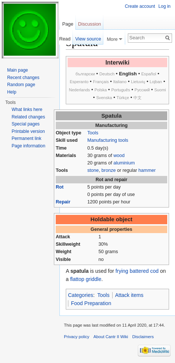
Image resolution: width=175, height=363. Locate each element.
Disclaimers (143, 336)
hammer (147, 170)
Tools (92, 132)
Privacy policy (76, 336)
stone (93, 170)
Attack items (129, 295)
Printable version (28, 131)
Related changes (28, 117)
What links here (27, 109)
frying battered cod (137, 271)
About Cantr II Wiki (111, 336)
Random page (21, 84)
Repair (63, 202)
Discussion (89, 24)
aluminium (124, 163)
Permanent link (26, 138)
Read (65, 39)
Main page (17, 70)
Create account (140, 6)
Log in (164, 6)
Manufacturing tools (107, 140)
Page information (28, 145)
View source (88, 39)
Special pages (25, 124)
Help (11, 92)
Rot (60, 187)
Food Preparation (91, 303)
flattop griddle (85, 279)
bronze (108, 170)
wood (118, 155)
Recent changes (23, 77)
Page (67, 24)
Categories (80, 295)
